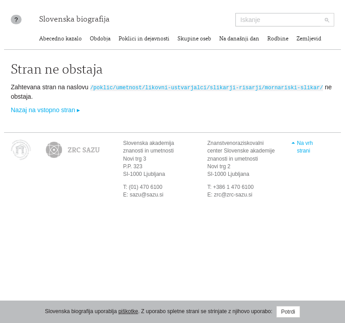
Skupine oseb (194, 39)
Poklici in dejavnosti (144, 39)
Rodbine (277, 39)
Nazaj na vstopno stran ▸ (45, 109)
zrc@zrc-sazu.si (233, 194)
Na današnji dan (239, 39)
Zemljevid (308, 39)
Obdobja (100, 39)
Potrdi (288, 312)
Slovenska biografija (74, 20)
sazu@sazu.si (147, 194)
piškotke (128, 311)
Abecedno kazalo (60, 39)
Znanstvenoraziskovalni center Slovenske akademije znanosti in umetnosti (241, 150)
